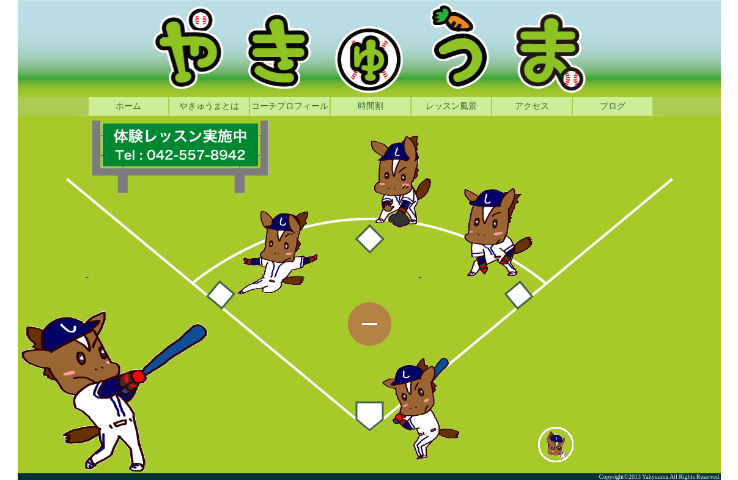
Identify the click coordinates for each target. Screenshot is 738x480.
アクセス (532, 106)
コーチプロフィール (289, 106)
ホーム (128, 106)
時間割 (370, 106)
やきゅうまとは (209, 106)
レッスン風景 (451, 106)
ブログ (612, 106)
